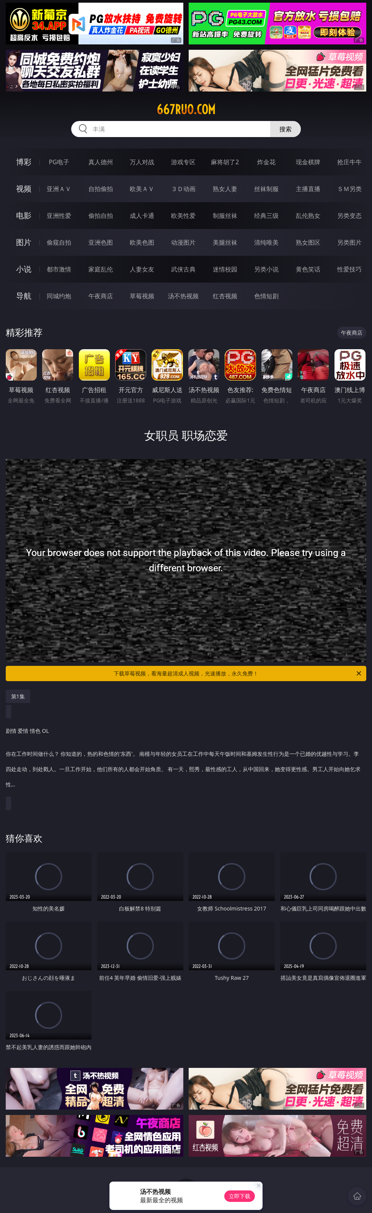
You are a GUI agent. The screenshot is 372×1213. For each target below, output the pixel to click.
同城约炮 (59, 296)
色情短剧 (266, 296)
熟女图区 (308, 242)
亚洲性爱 (59, 215)
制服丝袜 (225, 215)
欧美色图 (142, 242)
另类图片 (349, 242)
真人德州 (100, 162)
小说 (23, 269)
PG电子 (59, 162)
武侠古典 (183, 269)
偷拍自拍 (100, 215)
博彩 (23, 162)
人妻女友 (142, 269)
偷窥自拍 (59, 242)
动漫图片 (183, 242)
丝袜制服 (266, 189)
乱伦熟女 (308, 215)
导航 (23, 296)
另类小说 (266, 269)
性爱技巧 (349, 269)
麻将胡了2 (225, 162)
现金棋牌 (308, 162)
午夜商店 (100, 296)
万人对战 (142, 162)
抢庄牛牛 (349, 162)
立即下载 (239, 1196)
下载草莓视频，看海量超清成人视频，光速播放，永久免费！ (238, 673)
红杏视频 (225, 296)
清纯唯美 (266, 242)
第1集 (18, 696)
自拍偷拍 (100, 189)
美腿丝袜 (225, 242)
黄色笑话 (308, 269)
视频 (23, 188)
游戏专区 (183, 162)
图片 (23, 242)
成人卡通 (142, 215)
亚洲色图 (100, 242)
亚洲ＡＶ (59, 189)
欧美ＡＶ (142, 189)
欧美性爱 (183, 215)
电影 (23, 215)
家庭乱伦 (100, 269)
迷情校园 (225, 269)
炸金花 (266, 162)
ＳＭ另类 (349, 189)
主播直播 (308, 189)
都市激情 (59, 269)
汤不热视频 (183, 296)
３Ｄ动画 (183, 189)
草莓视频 (142, 296)
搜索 (285, 129)
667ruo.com (186, 109)
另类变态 (349, 215)
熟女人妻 (225, 189)
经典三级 (266, 215)
